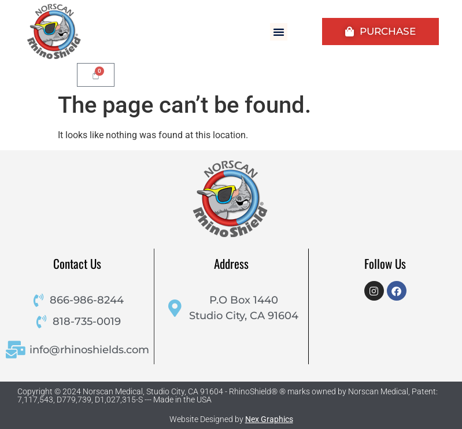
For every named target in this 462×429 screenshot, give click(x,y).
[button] (278, 31)
